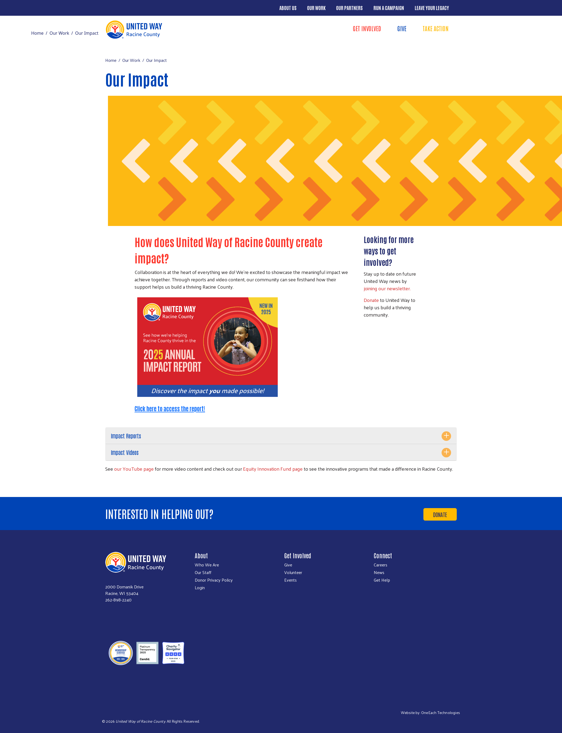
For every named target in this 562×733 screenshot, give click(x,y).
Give (401, 28)
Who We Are (207, 565)
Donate (371, 299)
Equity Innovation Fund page (273, 468)
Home (37, 33)
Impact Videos (125, 452)
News (379, 572)
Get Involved (367, 28)
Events (290, 580)
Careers (380, 565)
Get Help (382, 580)
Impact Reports (126, 435)
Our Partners (349, 7)
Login (200, 587)
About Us (287, 7)
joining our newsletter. (387, 288)
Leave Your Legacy (432, 7)
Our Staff (203, 572)
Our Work (316, 7)
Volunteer (293, 572)
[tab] (281, 436)
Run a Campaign (388, 7)
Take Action (436, 28)
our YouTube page (134, 468)
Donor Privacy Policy (214, 580)
